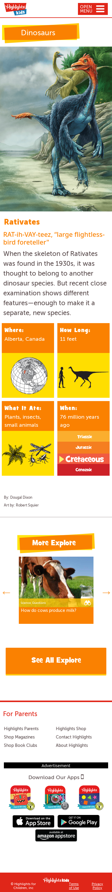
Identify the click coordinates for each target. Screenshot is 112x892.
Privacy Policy (97, 886)
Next (106, 591)
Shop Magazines (19, 737)
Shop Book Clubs (20, 746)
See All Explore (56, 661)
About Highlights (72, 746)
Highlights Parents (21, 729)
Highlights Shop (71, 729)
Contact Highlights (74, 737)
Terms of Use (74, 886)
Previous (6, 591)
